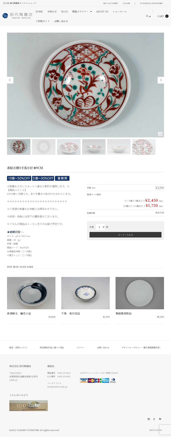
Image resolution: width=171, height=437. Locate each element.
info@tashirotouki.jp (57, 386)
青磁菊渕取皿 (124, 313)
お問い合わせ (103, 347)
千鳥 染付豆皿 (70, 313)
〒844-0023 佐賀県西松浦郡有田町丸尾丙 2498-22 (23, 376)
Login (126, 3)
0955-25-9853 (63, 376)
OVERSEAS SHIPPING (151, 3)
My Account (111, 3)
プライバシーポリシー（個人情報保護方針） (142, 347)
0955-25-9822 (63, 372)
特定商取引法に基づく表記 (52, 347)
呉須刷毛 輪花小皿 (19, 313)
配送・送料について (18, 347)
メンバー (80, 347)
